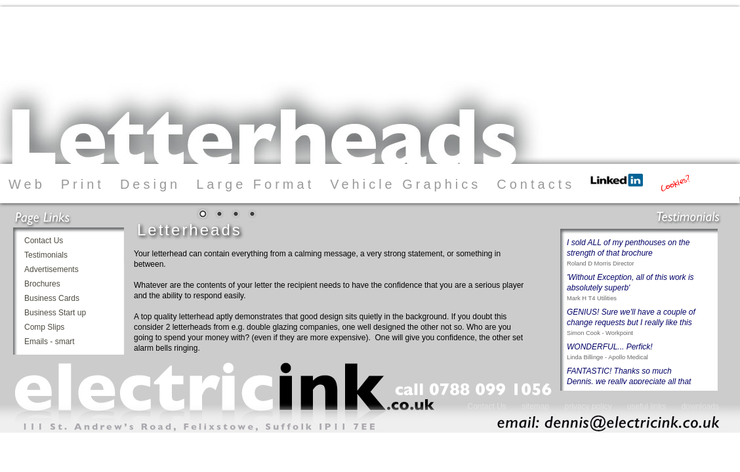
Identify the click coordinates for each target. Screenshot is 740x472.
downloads (700, 406)
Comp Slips (44, 327)
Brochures (42, 283)
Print (82, 184)
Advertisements (51, 269)
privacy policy (588, 406)
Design (150, 184)
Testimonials (46, 255)
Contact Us (43, 240)
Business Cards (51, 298)
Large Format (255, 184)
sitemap (536, 406)
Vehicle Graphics (405, 184)
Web (27, 184)
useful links (646, 406)
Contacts (536, 184)
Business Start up (55, 312)
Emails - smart (49, 341)
